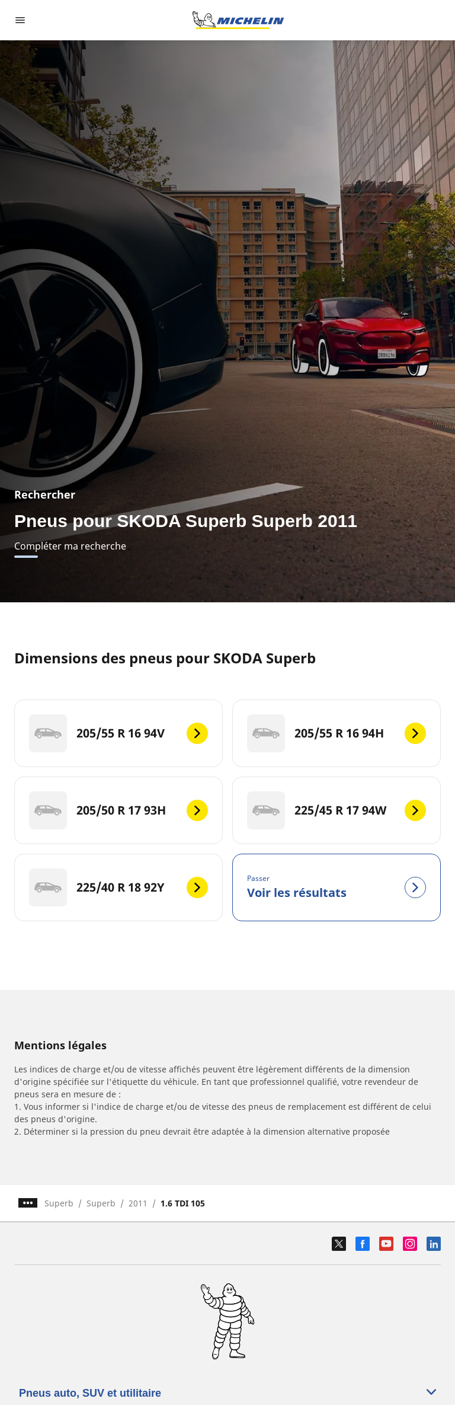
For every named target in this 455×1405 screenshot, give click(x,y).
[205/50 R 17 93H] (118, 810)
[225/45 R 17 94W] (336, 810)
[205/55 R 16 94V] (118, 733)
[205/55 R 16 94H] (336, 733)
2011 (138, 1203)
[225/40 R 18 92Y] (118, 887)
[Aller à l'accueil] (238, 20)
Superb (58, 1203)
